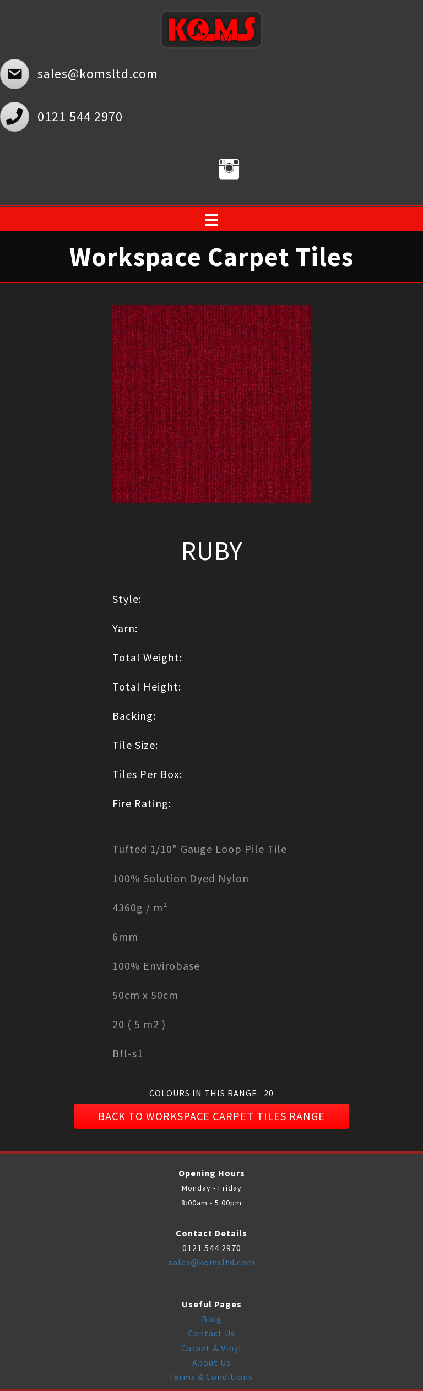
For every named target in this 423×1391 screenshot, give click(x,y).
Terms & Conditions (212, 1376)
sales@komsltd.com (212, 1262)
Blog (212, 1318)
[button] (211, 1116)
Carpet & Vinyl (211, 1348)
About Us (211, 1362)
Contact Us (211, 1333)
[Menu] (211, 219)
